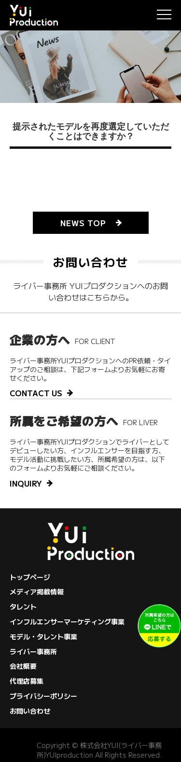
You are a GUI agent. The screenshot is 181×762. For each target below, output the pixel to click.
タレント (23, 606)
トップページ (30, 577)
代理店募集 (26, 681)
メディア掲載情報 (37, 591)
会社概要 (23, 666)
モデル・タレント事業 (43, 636)
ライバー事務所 (33, 651)
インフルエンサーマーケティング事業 (67, 621)
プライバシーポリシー (43, 696)
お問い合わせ (30, 711)
